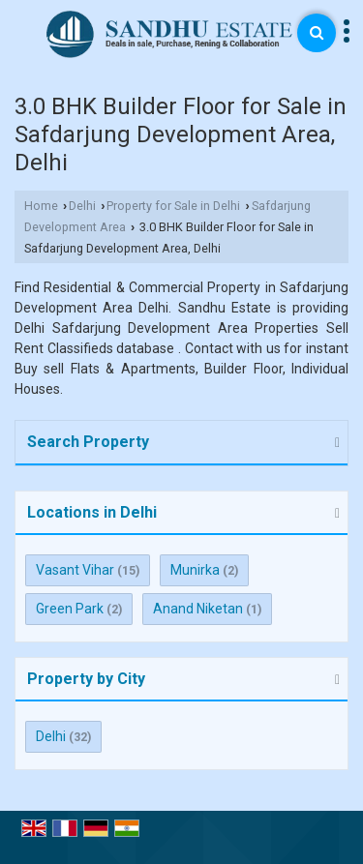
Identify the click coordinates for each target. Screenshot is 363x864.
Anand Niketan (198, 608)
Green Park (70, 608)
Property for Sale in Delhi (173, 205)
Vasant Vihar (75, 570)
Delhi (82, 205)
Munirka (195, 570)
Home (41, 205)
